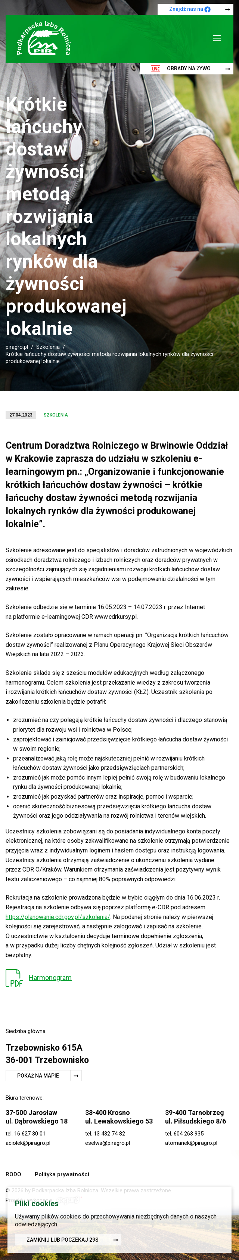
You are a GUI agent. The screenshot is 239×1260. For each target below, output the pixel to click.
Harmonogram (50, 977)
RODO (13, 1174)
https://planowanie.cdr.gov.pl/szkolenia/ (58, 917)
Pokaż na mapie (38, 1076)
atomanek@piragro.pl (191, 1143)
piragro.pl (17, 347)
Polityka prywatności (62, 1174)
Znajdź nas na (190, 9)
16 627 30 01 (30, 1133)
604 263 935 (189, 1133)
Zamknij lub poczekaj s (63, 1241)
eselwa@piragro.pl (107, 1143)
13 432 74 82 (109, 1133)
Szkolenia (48, 347)
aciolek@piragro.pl (28, 1143)
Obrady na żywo (181, 69)
